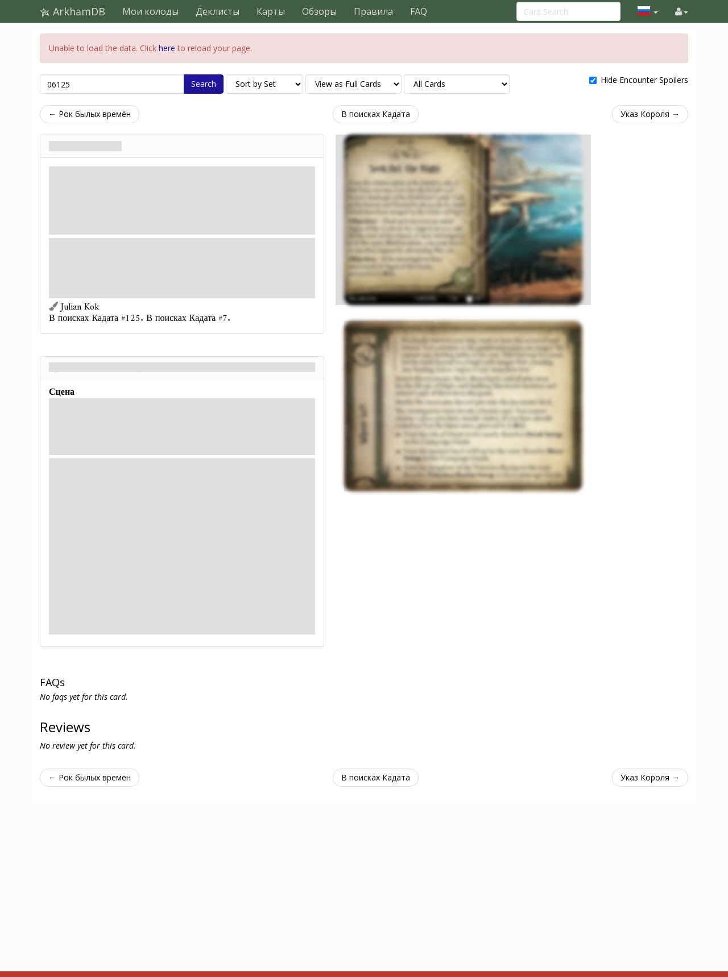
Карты (271, 11)
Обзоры (319, 11)
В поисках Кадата (375, 113)
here (167, 48)
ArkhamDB (72, 11)
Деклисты (217, 11)
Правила (373, 11)
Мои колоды (150, 11)
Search (203, 83)
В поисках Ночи (85, 146)
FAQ (418, 11)
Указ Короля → (650, 113)
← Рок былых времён (89, 113)
